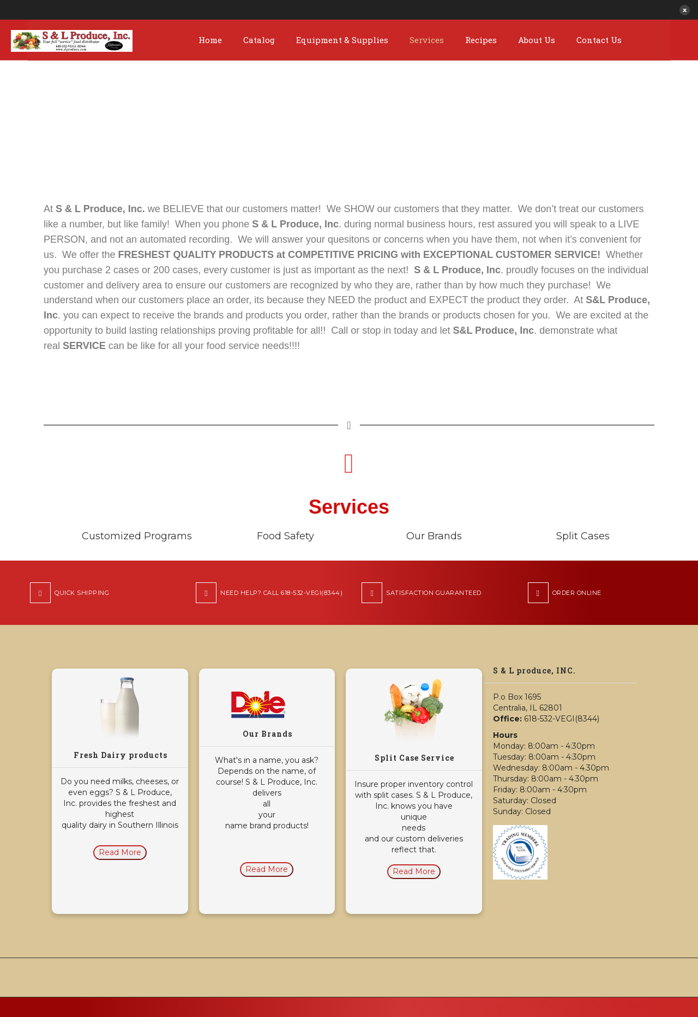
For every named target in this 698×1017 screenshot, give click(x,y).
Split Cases (583, 536)
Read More (120, 852)
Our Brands (434, 536)
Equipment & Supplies (342, 39)
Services (427, 39)
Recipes (481, 39)
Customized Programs (137, 536)
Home (210, 39)
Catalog (259, 39)
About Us (536, 39)
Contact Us (599, 39)
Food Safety (285, 536)
